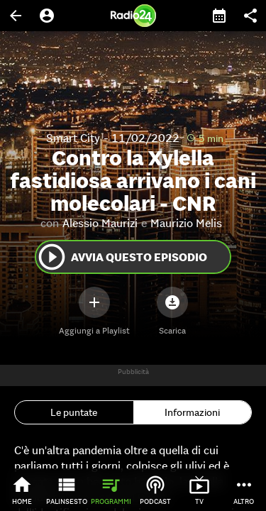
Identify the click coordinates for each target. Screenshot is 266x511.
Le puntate (73, 412)
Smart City (73, 138)
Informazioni (192, 412)
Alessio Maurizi (100, 223)
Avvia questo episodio (121, 257)
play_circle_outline (51, 257)
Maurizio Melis (186, 223)
